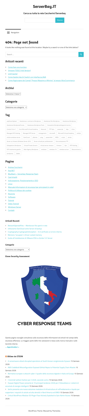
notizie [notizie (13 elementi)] (79, 133)
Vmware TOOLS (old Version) (19, 70)
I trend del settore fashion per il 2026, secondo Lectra (28, 379)
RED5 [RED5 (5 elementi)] (56, 137)
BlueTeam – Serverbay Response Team (23, 174)
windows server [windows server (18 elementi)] (64, 149)
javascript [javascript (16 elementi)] (60, 129)
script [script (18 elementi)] (63, 137)
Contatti (11, 210)
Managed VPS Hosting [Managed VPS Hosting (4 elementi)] (13, 133)
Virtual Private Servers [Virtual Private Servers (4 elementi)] (30, 145)
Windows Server (14, 207)
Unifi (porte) (12, 73)
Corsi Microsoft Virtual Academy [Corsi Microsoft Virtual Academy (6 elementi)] (28, 129)
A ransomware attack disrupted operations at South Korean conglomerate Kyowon (39, 361)
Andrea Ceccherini (15, 167)
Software (11, 197)
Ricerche (11, 193)
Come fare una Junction (17, 67)
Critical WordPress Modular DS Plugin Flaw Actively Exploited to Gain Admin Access (39, 395)
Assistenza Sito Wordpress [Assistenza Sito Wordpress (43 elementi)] (52, 121)
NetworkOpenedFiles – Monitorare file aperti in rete (27, 225)
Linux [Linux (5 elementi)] (73, 129)
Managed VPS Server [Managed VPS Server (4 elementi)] (29, 133)
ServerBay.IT (44, 6)
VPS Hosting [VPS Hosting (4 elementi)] (73, 145)
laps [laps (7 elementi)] (67, 129)
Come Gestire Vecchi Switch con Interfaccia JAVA (27, 77)
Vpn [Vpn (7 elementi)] (66, 145)
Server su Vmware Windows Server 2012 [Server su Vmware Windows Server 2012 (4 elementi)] (19, 141)
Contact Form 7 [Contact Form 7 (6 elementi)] (11, 129)
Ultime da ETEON (15, 356)
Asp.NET (11, 170)
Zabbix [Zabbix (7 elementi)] (18, 153)
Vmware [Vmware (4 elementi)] (58, 145)
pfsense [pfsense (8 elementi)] (35, 137)
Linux (10, 183)
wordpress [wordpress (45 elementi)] (10, 153)
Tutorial (11, 200)
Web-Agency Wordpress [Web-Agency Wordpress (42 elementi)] (31, 149)
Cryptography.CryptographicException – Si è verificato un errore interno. (35, 231)
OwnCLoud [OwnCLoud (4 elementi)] (26, 137)
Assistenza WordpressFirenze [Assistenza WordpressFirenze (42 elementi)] (15, 125)
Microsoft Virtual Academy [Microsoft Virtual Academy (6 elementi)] (66, 133)
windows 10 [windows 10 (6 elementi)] (52, 149)
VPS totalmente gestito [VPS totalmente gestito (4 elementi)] (14, 149)
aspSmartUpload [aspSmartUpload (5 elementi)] (12, 121)
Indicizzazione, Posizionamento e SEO (23, 180)
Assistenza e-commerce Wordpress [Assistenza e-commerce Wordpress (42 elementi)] (30, 121)
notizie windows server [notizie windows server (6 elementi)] (13, 137)
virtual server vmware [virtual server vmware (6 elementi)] (46, 145)
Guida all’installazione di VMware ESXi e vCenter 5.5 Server (30, 238)
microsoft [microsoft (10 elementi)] (52, 133)
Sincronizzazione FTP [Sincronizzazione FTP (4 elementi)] (62, 141)
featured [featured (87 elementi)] (43, 129)
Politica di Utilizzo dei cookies (19, 190)
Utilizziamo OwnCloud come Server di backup (25, 228)
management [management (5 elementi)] (42, 133)
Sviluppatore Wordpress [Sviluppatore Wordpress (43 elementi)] (14, 145)
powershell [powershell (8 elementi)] (49, 137)
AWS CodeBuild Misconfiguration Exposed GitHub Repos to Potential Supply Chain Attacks (41, 367)
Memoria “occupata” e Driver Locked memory (25, 235)
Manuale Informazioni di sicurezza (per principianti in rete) (31, 187)
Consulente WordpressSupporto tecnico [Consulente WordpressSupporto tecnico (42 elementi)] (59, 125)
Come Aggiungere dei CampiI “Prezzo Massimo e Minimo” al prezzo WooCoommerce (41, 80)
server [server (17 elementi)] (70, 137)
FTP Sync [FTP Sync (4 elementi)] (51, 129)
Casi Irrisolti (12, 177)
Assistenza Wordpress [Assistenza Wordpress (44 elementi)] (69, 121)
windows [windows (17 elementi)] (43, 149)
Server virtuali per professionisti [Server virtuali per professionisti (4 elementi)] (43, 141)
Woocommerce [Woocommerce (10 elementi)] (76, 149)
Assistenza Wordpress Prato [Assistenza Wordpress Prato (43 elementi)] (35, 125)
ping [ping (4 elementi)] (41, 137)
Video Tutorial (13, 203)
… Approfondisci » (12, 347)
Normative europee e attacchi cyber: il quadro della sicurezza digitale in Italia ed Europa (41, 373)
